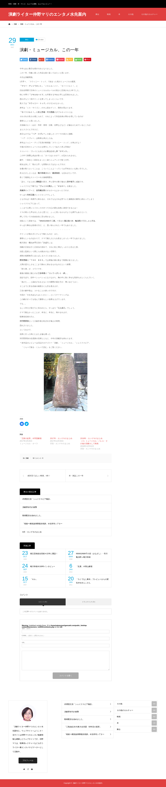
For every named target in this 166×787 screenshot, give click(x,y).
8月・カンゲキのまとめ (32, 532)
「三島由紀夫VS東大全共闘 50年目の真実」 (82, 727)
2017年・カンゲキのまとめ (61, 438)
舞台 (97, 14)
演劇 (27, 458)
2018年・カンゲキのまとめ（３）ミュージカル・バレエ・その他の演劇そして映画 (94, 441)
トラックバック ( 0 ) (88, 602)
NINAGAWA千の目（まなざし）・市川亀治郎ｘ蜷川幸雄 (92, 555)
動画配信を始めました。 (32, 515)
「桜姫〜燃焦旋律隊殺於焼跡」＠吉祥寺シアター (42, 524)
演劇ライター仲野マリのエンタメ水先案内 (47, 14)
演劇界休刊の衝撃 (29, 507)
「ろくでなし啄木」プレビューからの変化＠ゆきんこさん (92, 581)
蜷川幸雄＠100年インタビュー (42, 566)
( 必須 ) (26, 628)
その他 (130, 14)
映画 (109, 14)
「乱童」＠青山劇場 (84, 566)
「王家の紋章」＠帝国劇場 (31, 438)
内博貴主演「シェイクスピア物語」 (36, 499)
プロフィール (27, 760)
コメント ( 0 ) (42, 602)
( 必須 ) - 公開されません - (33, 635)
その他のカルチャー (149, 14)
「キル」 (33, 579)
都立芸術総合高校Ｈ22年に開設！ (44, 554)
